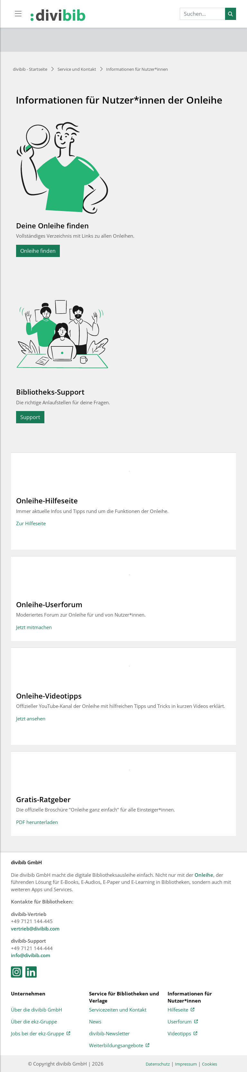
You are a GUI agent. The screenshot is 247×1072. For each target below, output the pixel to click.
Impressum (186, 1064)
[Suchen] (230, 14)
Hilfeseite (181, 1010)
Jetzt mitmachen (34, 627)
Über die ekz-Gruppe (34, 1022)
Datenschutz (158, 1064)
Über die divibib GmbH (36, 1010)
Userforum (183, 1022)
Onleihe (204, 875)
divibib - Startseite (30, 69)
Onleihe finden (38, 250)
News (95, 1022)
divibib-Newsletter (109, 1033)
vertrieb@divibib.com (35, 928)
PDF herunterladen (37, 822)
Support (30, 417)
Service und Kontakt (77, 69)
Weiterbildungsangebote (119, 1045)
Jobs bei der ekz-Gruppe (40, 1033)
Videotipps (182, 1033)
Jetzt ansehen (30, 718)
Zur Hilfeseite (31, 523)
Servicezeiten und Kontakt (117, 1010)
